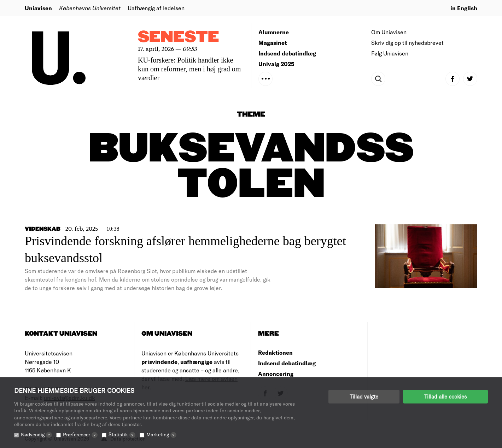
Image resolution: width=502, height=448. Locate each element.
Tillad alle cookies (445, 396)
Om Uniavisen (389, 32)
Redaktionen (275, 352)
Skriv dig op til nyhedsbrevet (407, 42)
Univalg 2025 (276, 63)
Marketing (161, 434)
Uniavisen (38, 8)
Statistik (122, 434)
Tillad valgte (364, 396)
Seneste (178, 37)
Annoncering (275, 373)
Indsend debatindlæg (287, 53)
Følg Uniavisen (389, 53)
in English (463, 8)
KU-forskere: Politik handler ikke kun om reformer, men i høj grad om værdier (189, 69)
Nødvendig (36, 434)
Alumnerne (273, 32)
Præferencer (80, 434)
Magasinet (272, 42)
